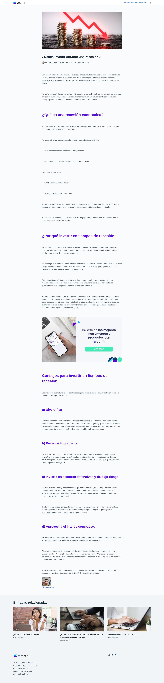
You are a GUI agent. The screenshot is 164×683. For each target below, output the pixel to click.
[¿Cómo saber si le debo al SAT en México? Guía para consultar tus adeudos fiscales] (82, 619)
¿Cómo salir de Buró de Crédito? (26, 635)
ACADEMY (74, 62)
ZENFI (87, 62)
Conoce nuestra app (130, 3)
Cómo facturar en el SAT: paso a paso (122, 635)
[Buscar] (150, 3)
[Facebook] (109, 655)
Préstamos (143, 3)
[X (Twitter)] (112, 655)
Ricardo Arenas (48, 587)
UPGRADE (81, 62)
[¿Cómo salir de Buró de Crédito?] (35, 619)
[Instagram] (115, 655)
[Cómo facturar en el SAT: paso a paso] (129, 619)
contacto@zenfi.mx (20, 674)
